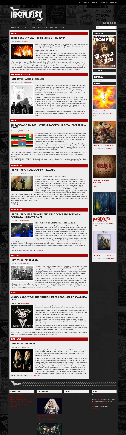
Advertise (113, 2)
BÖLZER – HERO (99, 111)
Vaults (32, 27)
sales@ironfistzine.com (99, 397)
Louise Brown (28, 131)
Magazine (15, 27)
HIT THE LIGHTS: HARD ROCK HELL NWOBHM (33, 170)
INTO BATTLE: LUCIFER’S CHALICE (27, 79)
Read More (77, 69)
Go (114, 27)
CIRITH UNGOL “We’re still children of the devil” (38, 38)
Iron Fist (26, 41)
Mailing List (104, 2)
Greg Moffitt (28, 174)
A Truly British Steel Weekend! (46, 419)
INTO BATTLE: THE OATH (23, 344)
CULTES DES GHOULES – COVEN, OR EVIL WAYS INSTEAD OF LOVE (102, 219)
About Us (86, 2)
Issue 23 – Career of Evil (17, 397)
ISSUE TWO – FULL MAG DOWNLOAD (21, 402)
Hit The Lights (16, 166)
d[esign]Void (96, 408)
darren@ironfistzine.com (99, 403)
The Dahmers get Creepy (44, 422)
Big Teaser (15, 75)
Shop (62, 27)
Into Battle (42, 27)
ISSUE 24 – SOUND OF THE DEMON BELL (22, 395)
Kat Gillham (27, 263)
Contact (94, 2)
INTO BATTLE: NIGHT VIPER (24, 260)
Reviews (53, 27)
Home (78, 2)
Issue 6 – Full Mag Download (18, 399)
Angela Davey (28, 82)
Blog (24, 27)
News (13, 293)
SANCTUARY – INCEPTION (103, 146)
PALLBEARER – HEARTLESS (103, 256)
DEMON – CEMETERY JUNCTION (101, 181)
